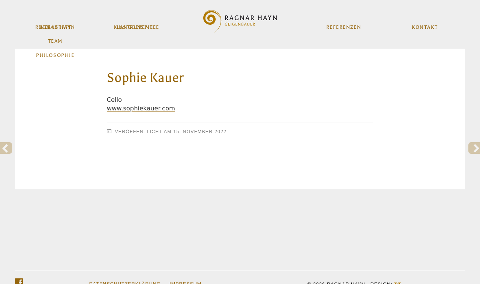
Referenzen (343, 24)
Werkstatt (55, 24)
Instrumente (137, 24)
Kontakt (424, 24)
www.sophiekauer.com (141, 108)
